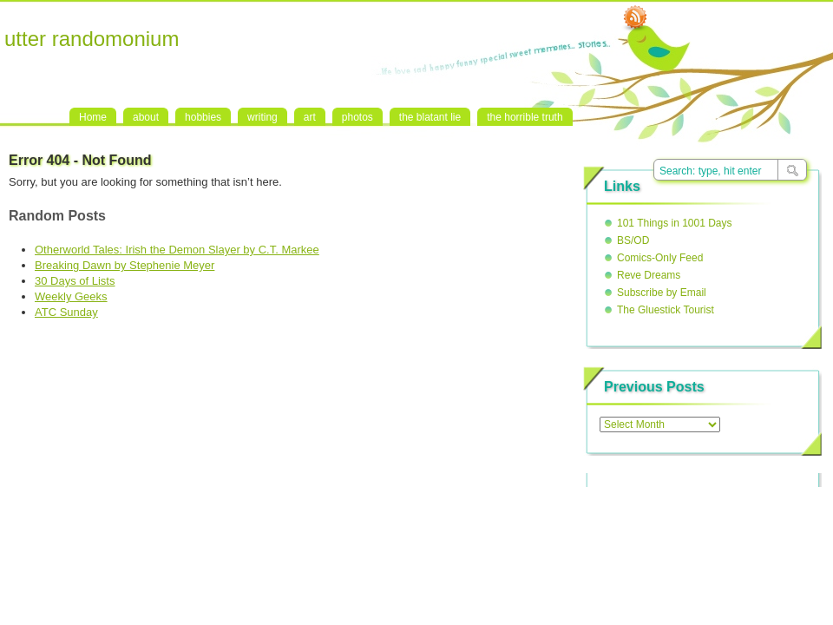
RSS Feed (635, 18)
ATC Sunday (66, 312)
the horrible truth (524, 117)
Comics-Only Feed (660, 258)
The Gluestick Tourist (665, 310)
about (146, 117)
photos (357, 117)
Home (93, 117)
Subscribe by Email (661, 292)
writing (262, 117)
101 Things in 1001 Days (674, 223)
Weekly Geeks (71, 296)
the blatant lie (430, 117)
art (310, 117)
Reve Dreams (648, 275)
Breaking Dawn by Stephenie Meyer (124, 265)
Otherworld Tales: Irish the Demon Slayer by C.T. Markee (177, 249)
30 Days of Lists (75, 280)
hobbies (203, 117)
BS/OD (633, 240)
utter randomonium (91, 38)
